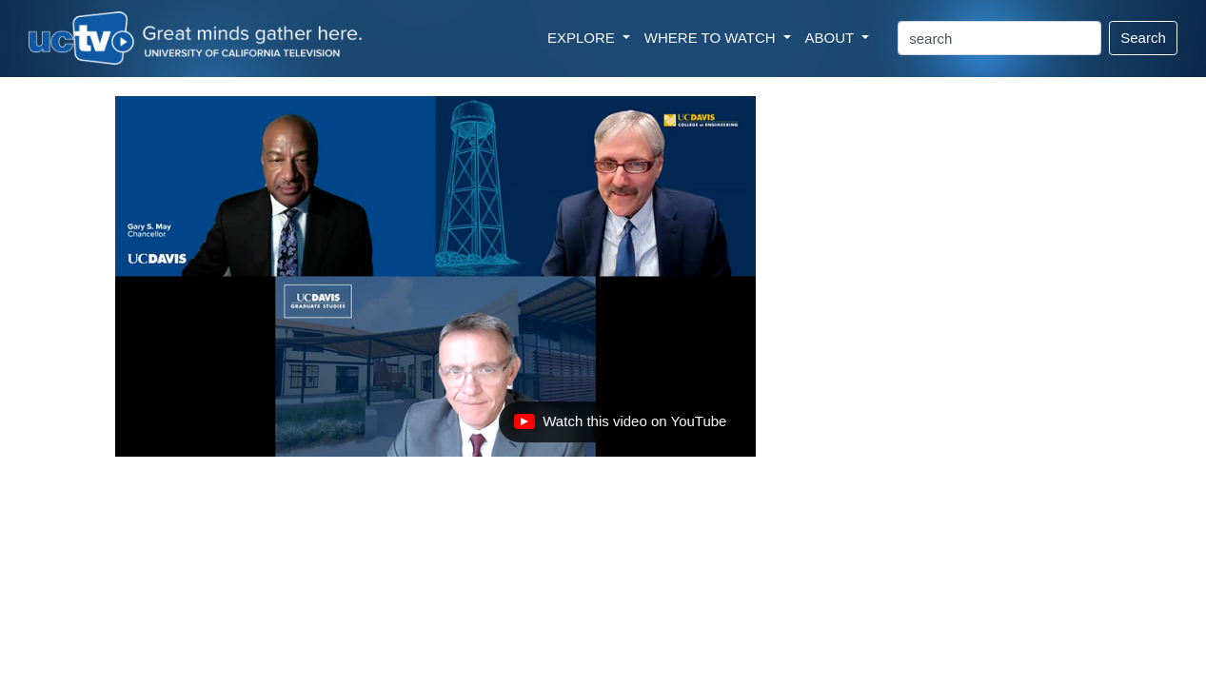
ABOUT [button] (832, 37)
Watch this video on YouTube (619, 426)
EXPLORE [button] (583, 37)
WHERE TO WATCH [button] (712, 37)
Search (1143, 37)
